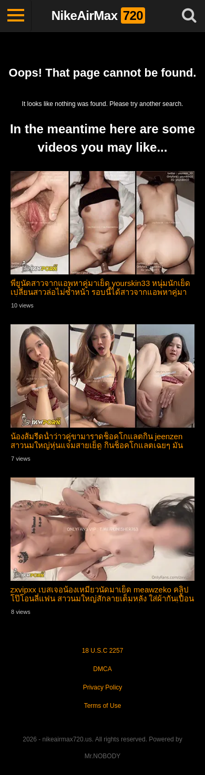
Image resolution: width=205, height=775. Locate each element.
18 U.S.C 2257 (103, 650)
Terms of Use (102, 705)
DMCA (102, 669)
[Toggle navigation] (16, 15)
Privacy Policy (102, 687)
